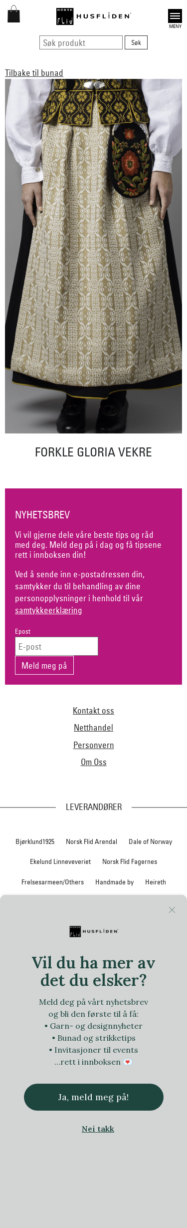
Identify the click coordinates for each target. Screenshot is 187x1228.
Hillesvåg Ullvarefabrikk (91, 902)
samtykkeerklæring (48, 610)
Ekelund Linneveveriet (60, 861)
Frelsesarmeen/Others (52, 881)
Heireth (155, 881)
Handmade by (114, 881)
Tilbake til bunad (34, 72)
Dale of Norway (150, 841)
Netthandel (93, 727)
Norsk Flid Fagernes (129, 861)
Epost (22, 631)
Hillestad (34, 902)
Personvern (93, 745)
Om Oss (94, 762)
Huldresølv (150, 902)
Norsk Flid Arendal (91, 841)
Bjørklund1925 (34, 841)
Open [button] (175, 16)
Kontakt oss (93, 710)
